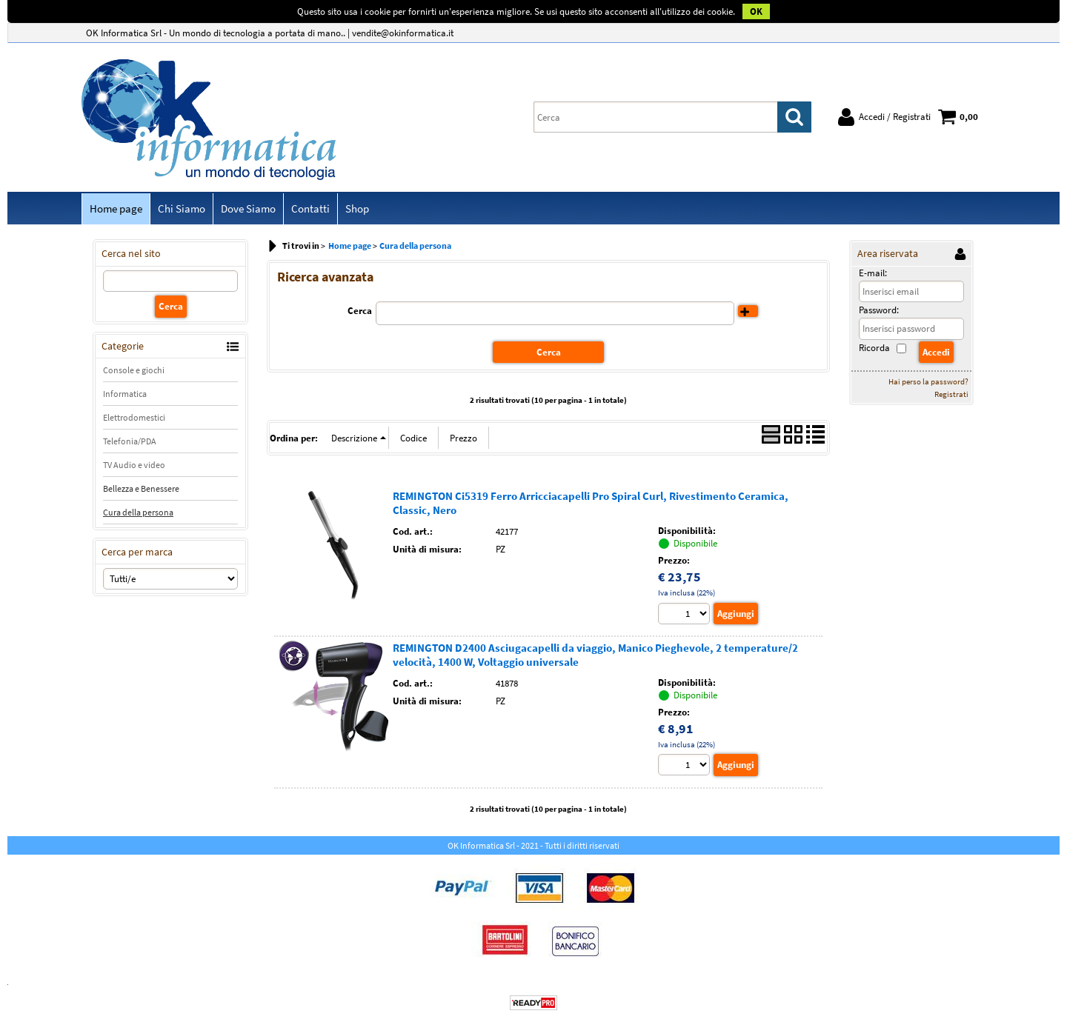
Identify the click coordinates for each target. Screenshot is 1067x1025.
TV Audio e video (134, 464)
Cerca (360, 310)
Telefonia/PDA (129, 441)
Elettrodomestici (134, 417)
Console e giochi (133, 369)
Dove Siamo (248, 208)
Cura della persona (138, 512)
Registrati (951, 394)
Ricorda (874, 347)
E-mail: (873, 273)
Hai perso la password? (928, 381)
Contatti (310, 208)
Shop (357, 208)
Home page (116, 208)
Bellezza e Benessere (141, 488)
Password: (879, 310)
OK (756, 11)
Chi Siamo (181, 208)
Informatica (125, 393)
